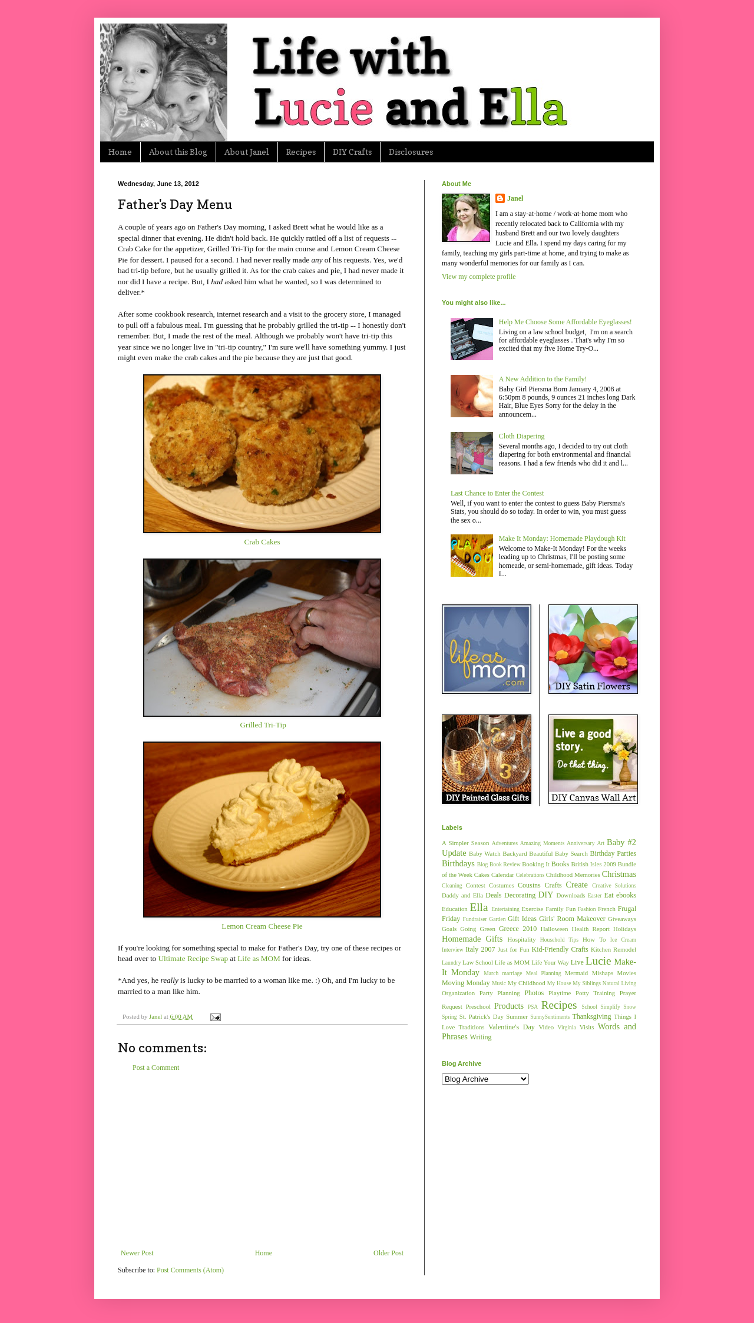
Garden (497, 919)
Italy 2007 (480, 949)
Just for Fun (514, 949)
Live (577, 962)
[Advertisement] (262, 1160)
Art (600, 843)
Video (546, 1027)
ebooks (626, 895)
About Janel (246, 152)
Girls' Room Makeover (572, 919)
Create (577, 884)
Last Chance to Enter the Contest (497, 493)
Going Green (477, 928)
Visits (587, 1027)
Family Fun (560, 908)
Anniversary (580, 843)
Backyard (514, 853)
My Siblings (587, 983)
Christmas (619, 874)
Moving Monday (466, 983)
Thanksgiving (591, 1016)
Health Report (591, 928)
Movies (626, 972)
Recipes (301, 152)
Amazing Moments (542, 843)
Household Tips (559, 939)
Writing (481, 1037)
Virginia (567, 1027)
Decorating (519, 895)
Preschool (478, 1006)
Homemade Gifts (472, 938)
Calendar (502, 874)
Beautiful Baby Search (558, 853)
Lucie (598, 961)
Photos (534, 993)
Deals (493, 895)
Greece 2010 (518, 929)
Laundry (451, 962)
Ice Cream (623, 939)
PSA (533, 1006)
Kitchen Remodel (613, 949)
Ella (479, 907)
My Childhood (526, 982)
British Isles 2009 (593, 863)
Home (120, 152)
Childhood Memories (573, 874)
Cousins (529, 885)
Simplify (610, 1006)
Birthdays (458, 863)
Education (455, 908)
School (589, 1006)
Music (499, 983)
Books (560, 864)
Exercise (532, 908)
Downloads (570, 895)
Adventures (505, 843)
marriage (512, 973)
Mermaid (576, 972)
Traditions (472, 1027)
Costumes (501, 885)
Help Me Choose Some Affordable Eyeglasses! (565, 322)
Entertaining (505, 909)
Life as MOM (258, 958)
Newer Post (137, 1253)
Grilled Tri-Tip (263, 724)
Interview (453, 949)
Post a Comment (156, 1067)
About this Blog (178, 152)
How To (594, 939)
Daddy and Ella (462, 895)
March (491, 973)
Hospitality (522, 939)
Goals (449, 928)
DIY (546, 894)
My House (559, 983)
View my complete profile (479, 276)
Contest (475, 885)
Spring (449, 1016)
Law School (477, 962)
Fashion (587, 909)
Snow (629, 1006)
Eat (609, 895)
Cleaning (452, 885)
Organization (458, 992)
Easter (595, 895)
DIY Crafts (352, 152)
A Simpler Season (465, 842)
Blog (482, 864)
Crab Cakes (262, 541)
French (607, 908)
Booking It (536, 863)
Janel (515, 198)
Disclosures (411, 152)
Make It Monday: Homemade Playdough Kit (562, 538)
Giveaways (622, 918)
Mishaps (603, 972)
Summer (517, 1016)
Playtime (559, 992)
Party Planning (499, 992)
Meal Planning (543, 973)
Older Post (388, 1253)
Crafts (552, 885)
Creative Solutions (614, 885)
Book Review (505, 864)
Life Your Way (550, 962)
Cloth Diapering (522, 436)
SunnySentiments (550, 1016)
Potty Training (595, 992)
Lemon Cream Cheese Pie (261, 926)
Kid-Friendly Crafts (560, 949)
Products (509, 1005)
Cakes (482, 874)
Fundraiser (475, 919)
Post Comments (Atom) (190, 1270)
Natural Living (619, 983)
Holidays (624, 928)
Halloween (554, 928)
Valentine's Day (511, 1027)
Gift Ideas (522, 919)
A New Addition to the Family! (543, 379)
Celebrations (530, 875)
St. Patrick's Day (481, 1016)
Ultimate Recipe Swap (193, 958)
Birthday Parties (613, 853)
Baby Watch (485, 853)
